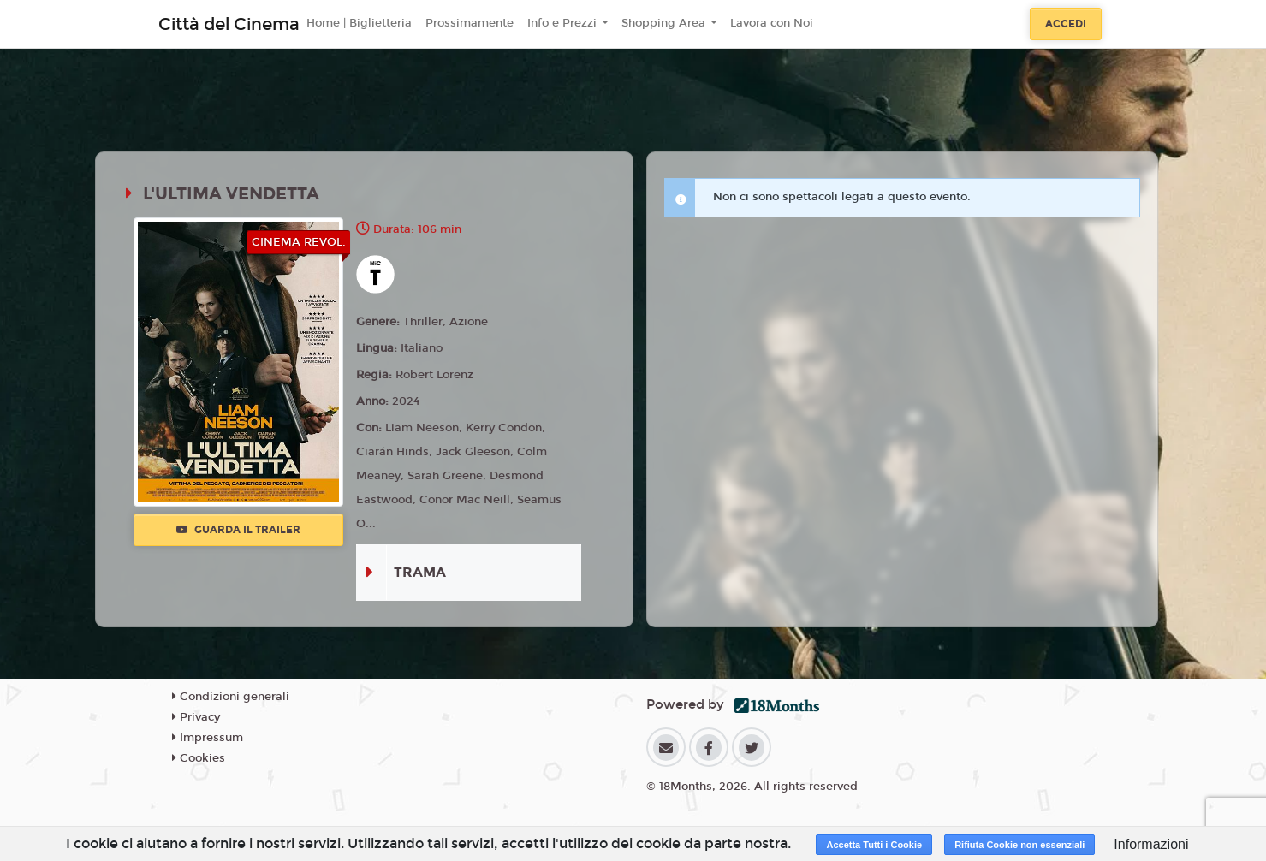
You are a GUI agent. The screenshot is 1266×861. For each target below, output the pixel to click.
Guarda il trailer (238, 530)
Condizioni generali (230, 697)
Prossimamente (469, 23)
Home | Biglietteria (359, 23)
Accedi (1065, 24)
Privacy (196, 717)
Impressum (207, 738)
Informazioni (1151, 844)
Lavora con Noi (771, 23)
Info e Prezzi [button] (563, 23)
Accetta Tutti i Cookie (874, 845)
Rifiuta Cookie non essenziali (1019, 845)
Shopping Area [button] (665, 23)
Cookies (198, 758)
